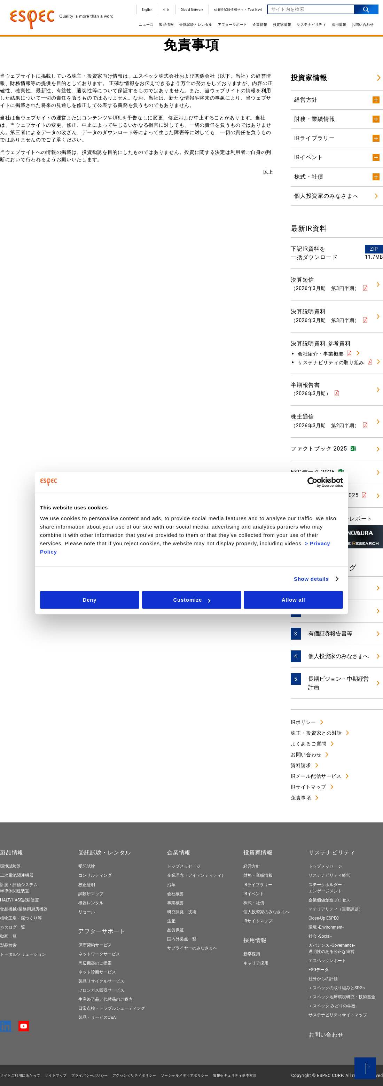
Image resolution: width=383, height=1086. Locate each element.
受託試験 (86, 866)
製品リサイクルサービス (101, 981)
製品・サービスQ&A (97, 1017)
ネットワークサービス (99, 954)
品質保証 (175, 930)
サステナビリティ (308, 27)
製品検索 (8, 945)
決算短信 (325, 283)
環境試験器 (10, 866)
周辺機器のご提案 (95, 963)
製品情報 (163, 27)
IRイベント (253, 893)
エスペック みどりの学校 (331, 1005)
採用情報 (336, 27)
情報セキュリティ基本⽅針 (235, 1075)
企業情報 (257, 27)
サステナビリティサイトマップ (337, 1015)
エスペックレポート (327, 960)
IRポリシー (303, 722)
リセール (86, 911)
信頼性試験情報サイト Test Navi (235, 12)
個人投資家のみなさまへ (338, 656)
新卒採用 (251, 954)
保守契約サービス (95, 945)
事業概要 (175, 902)
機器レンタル (90, 902)
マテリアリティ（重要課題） (335, 909)
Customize (191, 600)
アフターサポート (229, 27)
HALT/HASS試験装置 (19, 900)
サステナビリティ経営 (329, 875)
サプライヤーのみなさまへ (192, 948)
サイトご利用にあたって (20, 1075)
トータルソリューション (23, 954)
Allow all (293, 600)
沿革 (171, 884)
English (144, 12)
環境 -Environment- (326, 927)
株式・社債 (253, 902)
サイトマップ (56, 1075)
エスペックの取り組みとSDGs (336, 987)
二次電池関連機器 (16, 875)
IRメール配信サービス (316, 776)
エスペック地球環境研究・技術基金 (341, 996)
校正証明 (86, 884)
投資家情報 (279, 27)
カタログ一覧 (12, 927)
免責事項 (301, 797)
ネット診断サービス (97, 972)
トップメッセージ (184, 866)
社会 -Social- (319, 936)
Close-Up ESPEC (323, 918)
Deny (90, 600)
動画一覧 (8, 936)
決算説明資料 (325, 315)
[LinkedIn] (6, 1028)
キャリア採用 (255, 963)
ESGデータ (318, 969)
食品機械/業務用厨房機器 (24, 909)
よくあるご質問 (309, 744)
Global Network (189, 12)
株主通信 (325, 420)
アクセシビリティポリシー (134, 1075)
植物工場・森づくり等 (21, 918)
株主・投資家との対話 (316, 733)
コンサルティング (95, 875)
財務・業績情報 (258, 875)
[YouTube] (23, 1028)
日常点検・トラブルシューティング (111, 1008)
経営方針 (251, 866)
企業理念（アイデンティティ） (196, 875)
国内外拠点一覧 (181, 939)
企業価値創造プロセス (329, 900)
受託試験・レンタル (193, 27)
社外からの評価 (323, 978)
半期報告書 (311, 389)
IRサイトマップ (308, 787)
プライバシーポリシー (89, 1075)
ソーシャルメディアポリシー (185, 1075)
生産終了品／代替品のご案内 (105, 999)
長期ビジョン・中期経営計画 (338, 682)
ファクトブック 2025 (319, 448)
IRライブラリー (257, 884)
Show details (311, 579)
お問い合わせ (360, 27)
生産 (171, 921)
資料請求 (301, 765)
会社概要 (175, 893)
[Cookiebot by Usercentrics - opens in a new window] (312, 482)
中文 (164, 12)
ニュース (143, 27)
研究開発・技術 (181, 911)
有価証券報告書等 (330, 633)
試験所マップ (90, 893)
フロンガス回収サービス (101, 990)
